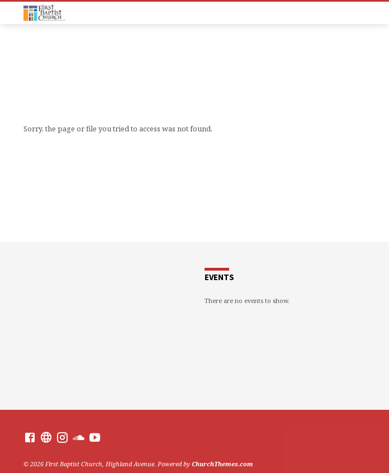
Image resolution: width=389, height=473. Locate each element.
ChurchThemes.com (222, 464)
